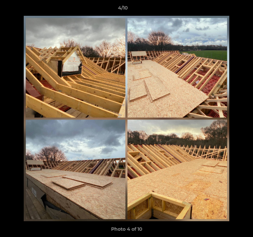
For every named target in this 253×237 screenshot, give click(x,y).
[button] (229, 10)
